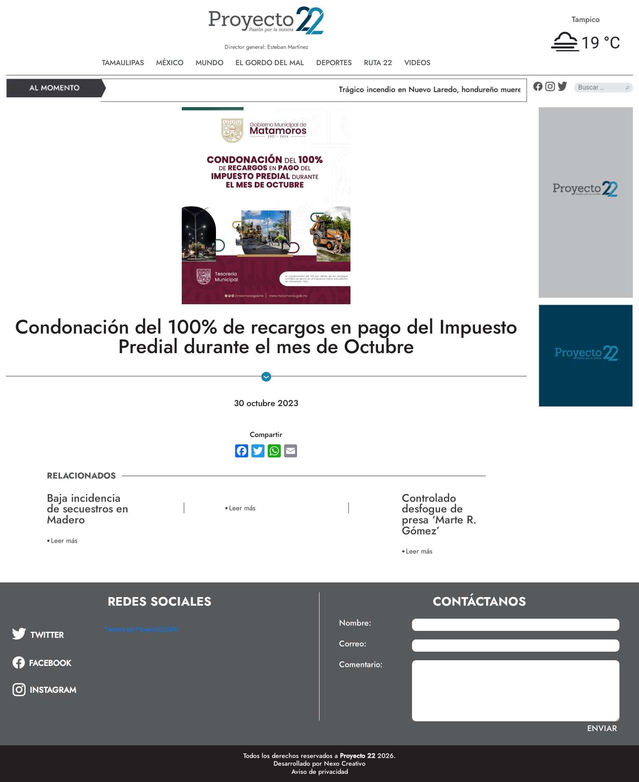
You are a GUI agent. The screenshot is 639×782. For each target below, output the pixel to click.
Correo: (352, 643)
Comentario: (361, 664)
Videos (417, 62)
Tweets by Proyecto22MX (141, 629)
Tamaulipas (123, 62)
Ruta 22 (378, 62)
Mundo (209, 62)
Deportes (334, 62)
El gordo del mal (270, 62)
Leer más (64, 540)
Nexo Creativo (345, 763)
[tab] (52, 634)
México (169, 62)
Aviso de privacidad (319, 771)
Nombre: (355, 623)
